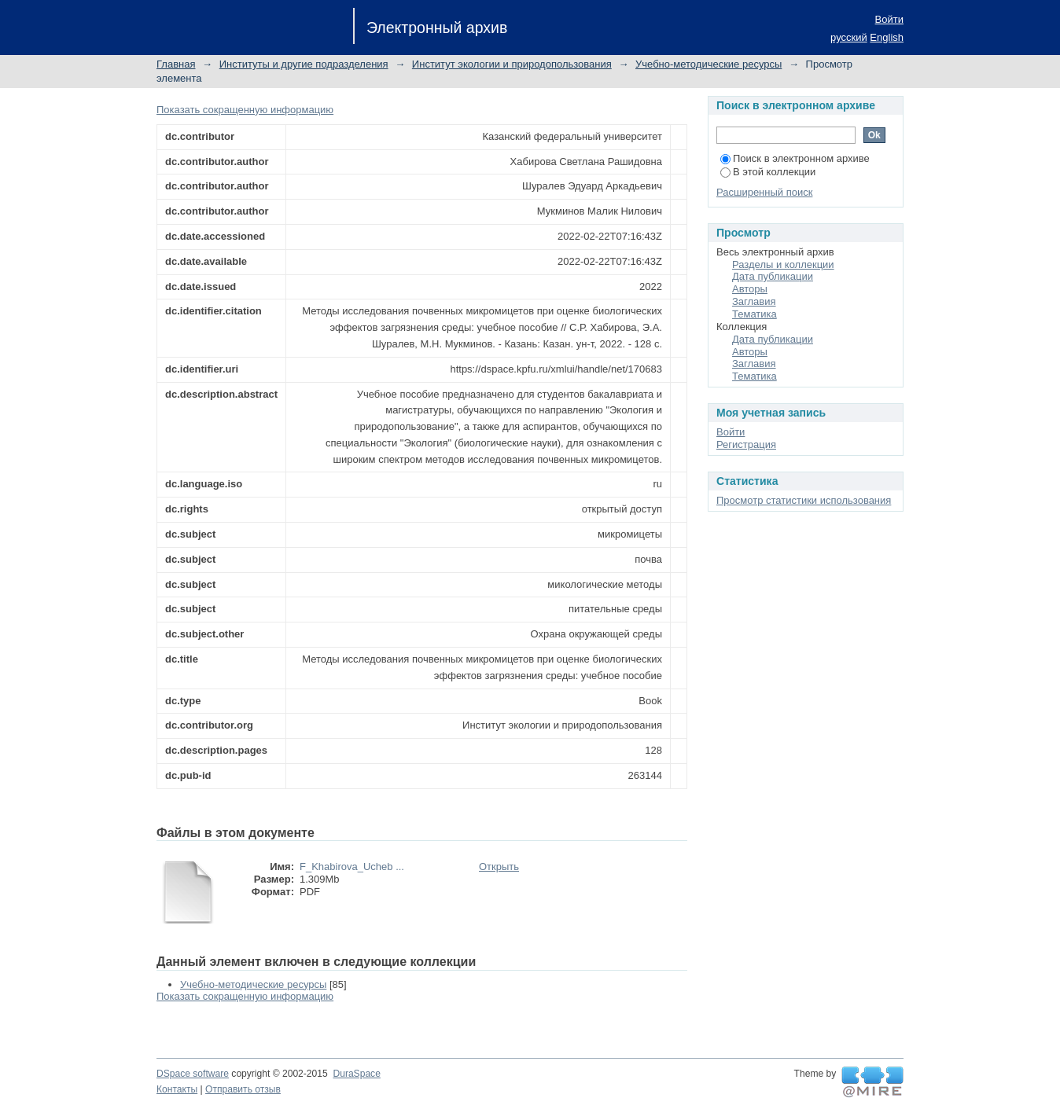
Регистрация (746, 444)
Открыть (499, 866)
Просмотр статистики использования (803, 500)
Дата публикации (772, 276)
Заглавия (754, 301)
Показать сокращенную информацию (244, 110)
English (887, 37)
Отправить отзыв (243, 1089)
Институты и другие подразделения (303, 64)
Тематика (754, 314)
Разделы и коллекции (783, 264)
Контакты (176, 1089)
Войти (889, 19)
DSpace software (192, 1073)
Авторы (749, 289)
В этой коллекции (767, 172)
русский (848, 37)
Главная (175, 64)
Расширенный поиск (764, 192)
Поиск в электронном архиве (795, 158)
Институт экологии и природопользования (512, 64)
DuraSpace (356, 1073)
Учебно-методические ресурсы (708, 64)
